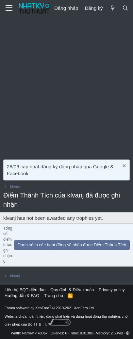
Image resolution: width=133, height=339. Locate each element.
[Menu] (9, 8)
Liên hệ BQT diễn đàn (25, 289)
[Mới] (112, 8)
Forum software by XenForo (50, 308)
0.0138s (86, 333)
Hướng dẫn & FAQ (22, 295)
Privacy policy (112, 289)
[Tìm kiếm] (125, 8)
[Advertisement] (66, 86)
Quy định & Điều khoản (72, 289)
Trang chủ (53, 295)
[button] (128, 333)
